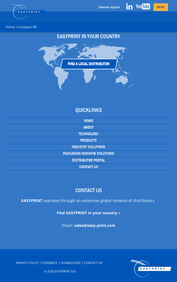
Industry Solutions (88, 147)
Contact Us (88, 167)
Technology (88, 133)
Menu (161, 7)
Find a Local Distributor (88, 64)
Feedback (50, 262)
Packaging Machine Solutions (88, 153)
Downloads (70, 262)
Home (10, 27)
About (88, 127)
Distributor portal (88, 160)
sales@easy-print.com (94, 225)
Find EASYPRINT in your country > (89, 212)
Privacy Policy (27, 262)
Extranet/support (109, 7)
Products (88, 140)
